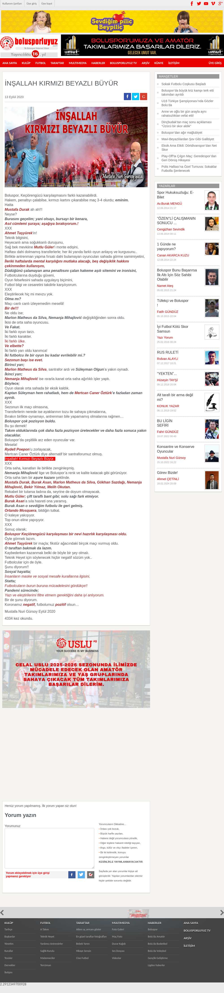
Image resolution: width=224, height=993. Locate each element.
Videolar (116, 964)
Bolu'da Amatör (156, 943)
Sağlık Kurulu (47, 957)
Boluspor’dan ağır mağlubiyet (182, 132)
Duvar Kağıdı (119, 950)
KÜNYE (158, 63)
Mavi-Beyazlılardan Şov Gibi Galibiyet (188, 139)
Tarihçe (8, 936)
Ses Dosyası (118, 957)
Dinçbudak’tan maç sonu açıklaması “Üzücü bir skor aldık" (187, 124)
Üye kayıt (46, 3)
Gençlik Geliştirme (158, 964)
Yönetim (8, 950)
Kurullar (8, 957)
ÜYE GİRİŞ (215, 63)
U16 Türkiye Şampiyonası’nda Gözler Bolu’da (187, 103)
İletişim (8, 979)
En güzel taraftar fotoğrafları (91, 943)
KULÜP (26, 63)
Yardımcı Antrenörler (51, 950)
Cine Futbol (82, 964)
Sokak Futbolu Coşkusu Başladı (184, 84)
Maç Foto (117, 943)
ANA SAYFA (9, 63)
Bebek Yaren (83, 950)
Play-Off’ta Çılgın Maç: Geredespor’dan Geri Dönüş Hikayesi (189, 158)
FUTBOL (40, 63)
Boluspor (152, 936)
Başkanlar (9, 943)
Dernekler (9, 972)
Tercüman (45, 972)
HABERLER (98, 63)
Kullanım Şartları (12, 3)
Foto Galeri (118, 936)
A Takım (44, 936)
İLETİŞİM (173, 63)
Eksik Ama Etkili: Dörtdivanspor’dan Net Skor (189, 147)
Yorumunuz (12, 826)
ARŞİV (146, 63)
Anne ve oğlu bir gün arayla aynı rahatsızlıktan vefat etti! (184, 113)
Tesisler (8, 964)
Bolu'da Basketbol (157, 950)
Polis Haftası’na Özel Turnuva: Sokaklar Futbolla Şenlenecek (189, 168)
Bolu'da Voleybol (157, 957)
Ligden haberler (156, 972)
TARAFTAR (57, 63)
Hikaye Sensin (83, 957)
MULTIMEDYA (77, 63)
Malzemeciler (47, 964)
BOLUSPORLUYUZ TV (123, 63)
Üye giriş (32, 3)
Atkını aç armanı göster (88, 936)
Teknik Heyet (47, 943)
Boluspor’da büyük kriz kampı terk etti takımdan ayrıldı (188, 92)
